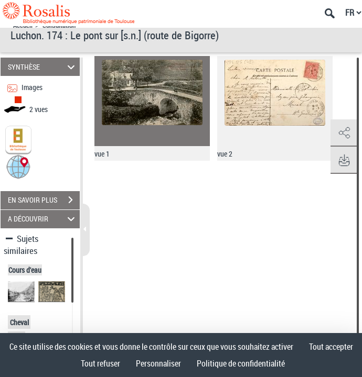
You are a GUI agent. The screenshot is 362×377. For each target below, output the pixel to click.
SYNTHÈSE (43, 67)
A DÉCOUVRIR (43, 219)
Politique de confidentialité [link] (241, 363)
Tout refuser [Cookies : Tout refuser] (100, 363)
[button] (18, 166)
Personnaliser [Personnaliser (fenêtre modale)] (158, 363)
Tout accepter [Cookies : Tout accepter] (331, 346)
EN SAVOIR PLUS (44, 200)
